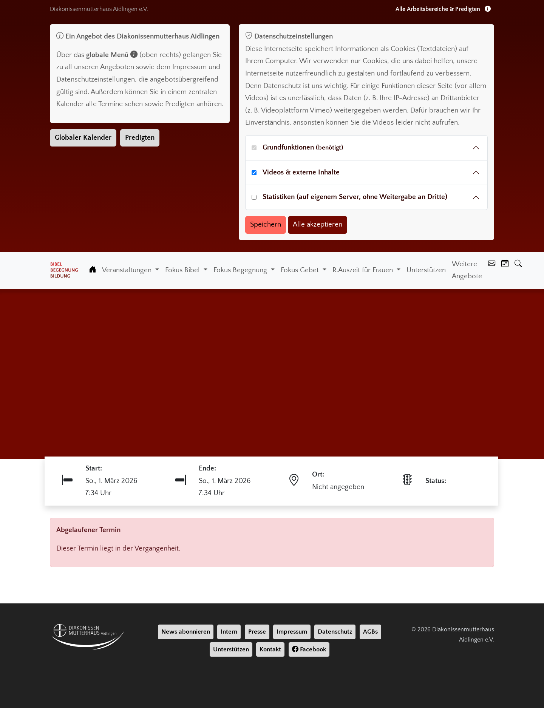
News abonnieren (185, 631)
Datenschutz (335, 631)
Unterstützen (426, 270)
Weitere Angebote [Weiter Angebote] (467, 270)
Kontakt (270, 649)
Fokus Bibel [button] (183, 270)
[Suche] (518, 264)
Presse (257, 631)
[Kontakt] (491, 264)
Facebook (309, 649)
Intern (229, 631)
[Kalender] (505, 264)
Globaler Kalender (83, 138)
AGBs (370, 631)
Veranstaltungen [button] (127, 270)
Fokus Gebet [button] (301, 270)
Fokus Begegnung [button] (241, 270)
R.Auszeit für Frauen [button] (363, 270)
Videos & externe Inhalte (301, 172)
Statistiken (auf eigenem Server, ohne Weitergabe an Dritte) (355, 197)
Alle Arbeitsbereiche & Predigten (443, 9)
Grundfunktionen (303, 147)
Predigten (140, 138)
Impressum (292, 631)
